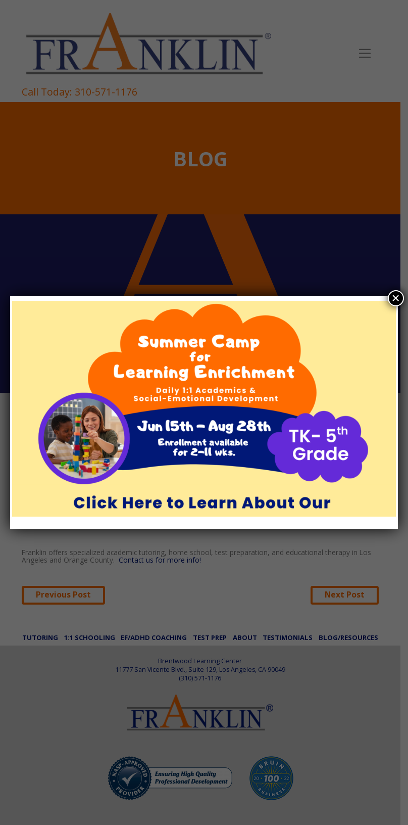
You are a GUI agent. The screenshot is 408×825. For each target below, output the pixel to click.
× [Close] (396, 298)
